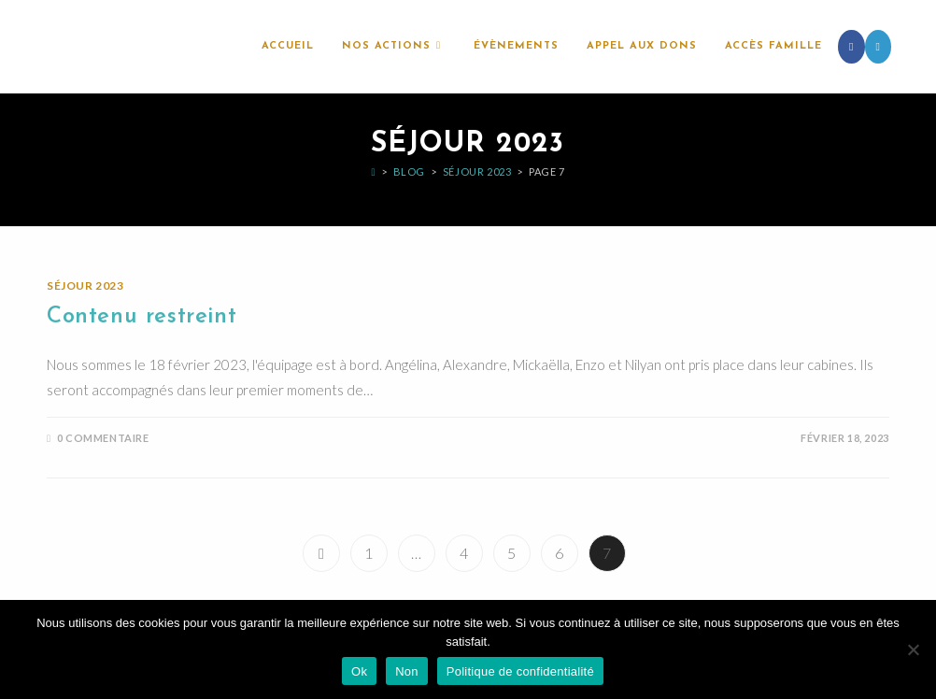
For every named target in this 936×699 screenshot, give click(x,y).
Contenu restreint (141, 317)
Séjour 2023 (85, 285)
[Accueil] (373, 171)
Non (406, 671)
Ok (359, 671)
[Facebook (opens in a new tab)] (851, 47)
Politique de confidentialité (520, 671)
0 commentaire (103, 438)
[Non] (912, 649)
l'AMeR (81, 46)
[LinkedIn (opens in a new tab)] (878, 47)
